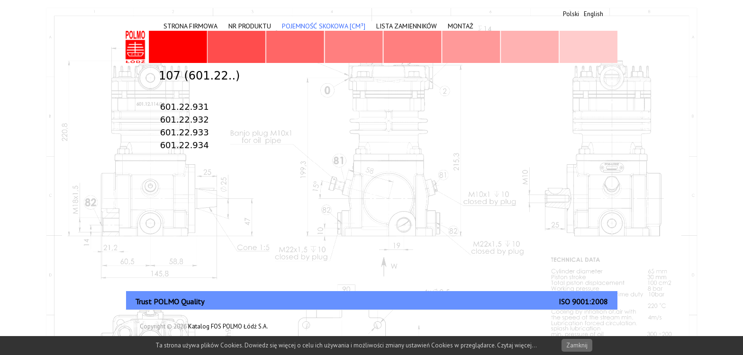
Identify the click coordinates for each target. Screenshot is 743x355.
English (593, 14)
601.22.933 (184, 132)
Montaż (460, 26)
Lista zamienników (406, 26)
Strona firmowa (190, 26)
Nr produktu (249, 26)
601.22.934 (184, 145)
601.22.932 (184, 119)
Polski (571, 14)
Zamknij (577, 345)
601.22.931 (184, 107)
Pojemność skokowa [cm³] (323, 26)
